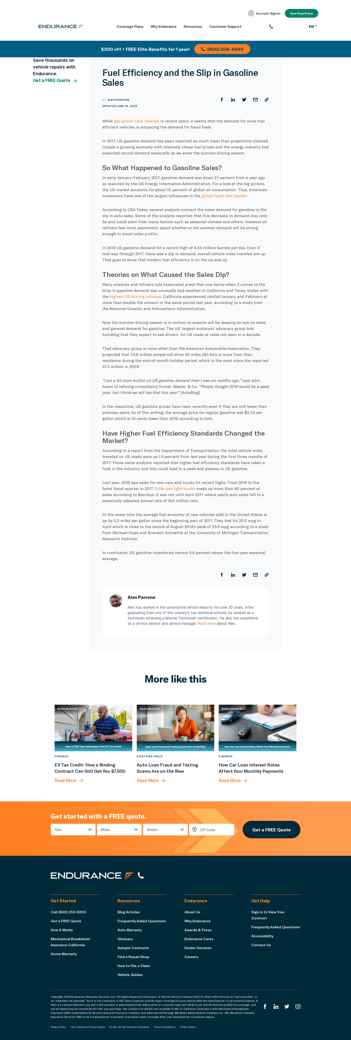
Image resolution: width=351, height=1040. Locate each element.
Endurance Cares (199, 939)
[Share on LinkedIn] (233, 100)
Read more (207, 623)
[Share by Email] (255, 100)
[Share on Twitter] (244, 100)
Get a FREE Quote (55, 80)
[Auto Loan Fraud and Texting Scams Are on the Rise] (175, 728)
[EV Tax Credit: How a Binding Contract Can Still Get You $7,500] (93, 728)
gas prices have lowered (136, 120)
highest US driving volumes (135, 296)
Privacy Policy (58, 1027)
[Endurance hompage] (92, 875)
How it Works (62, 930)
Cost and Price (150, 756)
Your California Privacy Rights (88, 1027)
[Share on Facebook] (222, 100)
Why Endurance (197, 921)
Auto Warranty (130, 930)
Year (58, 829)
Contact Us (261, 945)
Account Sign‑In (264, 13)
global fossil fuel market (224, 195)
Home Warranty (64, 954)
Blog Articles (129, 912)
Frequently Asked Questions (142, 921)
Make (105, 829)
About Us (192, 912)
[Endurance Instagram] (297, 1006)
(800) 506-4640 (222, 49)
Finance (61, 756)
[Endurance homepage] (61, 26)
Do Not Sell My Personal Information (129, 1027)
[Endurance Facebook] (265, 1006)
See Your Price (301, 13)
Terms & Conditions (164, 1027)
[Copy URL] (266, 100)
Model (152, 829)
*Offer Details (188, 1027)
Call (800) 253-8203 (68, 912)
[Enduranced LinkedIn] (276, 1006)
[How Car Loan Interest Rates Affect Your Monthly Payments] (257, 728)
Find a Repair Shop (133, 956)
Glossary (125, 939)
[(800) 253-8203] (286, 26)
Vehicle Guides (130, 974)
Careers (191, 956)
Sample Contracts (133, 948)
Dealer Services (198, 948)
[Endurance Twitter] (287, 1006)
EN (313, 26)
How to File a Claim (134, 965)
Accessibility (262, 936)
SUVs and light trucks (175, 488)
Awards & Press (198, 930)
